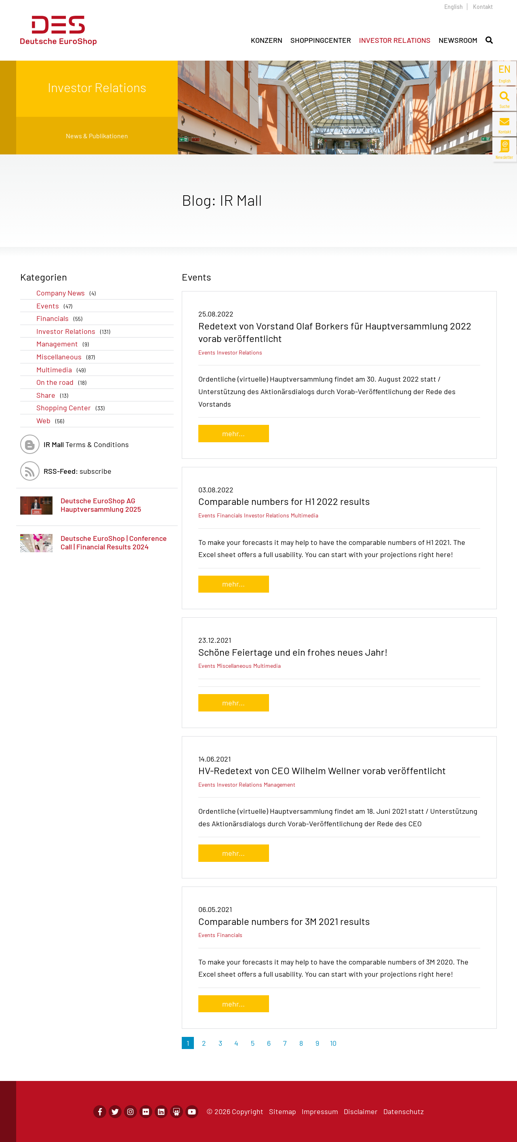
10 (333, 1043)
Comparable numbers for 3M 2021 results (284, 921)
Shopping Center (72, 407)
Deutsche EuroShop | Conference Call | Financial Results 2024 (114, 542)
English (453, 6)
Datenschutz (403, 1111)
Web (51, 420)
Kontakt (483, 6)
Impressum (320, 1111)
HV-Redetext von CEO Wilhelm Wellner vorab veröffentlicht (322, 770)
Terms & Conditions (86, 444)
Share (53, 395)
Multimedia (62, 369)
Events (56, 305)
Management (64, 343)
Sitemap (282, 1111)
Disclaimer (361, 1111)
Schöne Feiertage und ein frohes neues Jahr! (293, 652)
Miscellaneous (67, 356)
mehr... (233, 433)
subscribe (77, 471)
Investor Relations (74, 331)
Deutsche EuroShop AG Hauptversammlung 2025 (101, 505)
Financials (61, 318)
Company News (67, 293)
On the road (63, 382)
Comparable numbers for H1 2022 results (284, 501)
